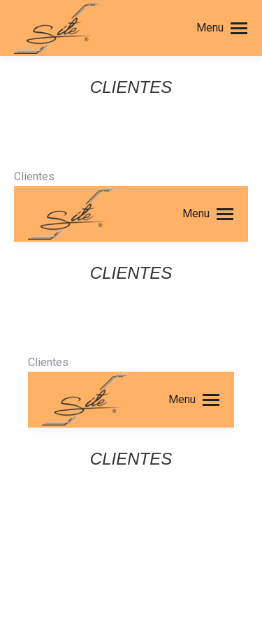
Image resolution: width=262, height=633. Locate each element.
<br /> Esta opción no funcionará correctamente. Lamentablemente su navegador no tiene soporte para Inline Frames (131, 360)
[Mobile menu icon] (222, 28)
